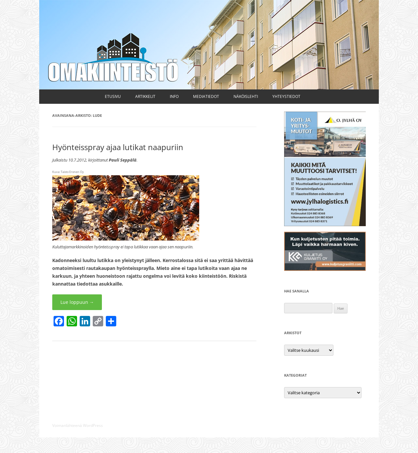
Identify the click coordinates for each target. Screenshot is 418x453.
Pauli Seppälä (123, 160)
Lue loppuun (77, 302)
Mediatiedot (206, 96)
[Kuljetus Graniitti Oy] (325, 269)
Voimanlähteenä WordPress (77, 425)
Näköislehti (245, 96)
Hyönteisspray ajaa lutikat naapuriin (117, 147)
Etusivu (113, 96)
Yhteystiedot (286, 96)
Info (174, 96)
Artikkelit (145, 96)
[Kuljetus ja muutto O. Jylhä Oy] (325, 224)
